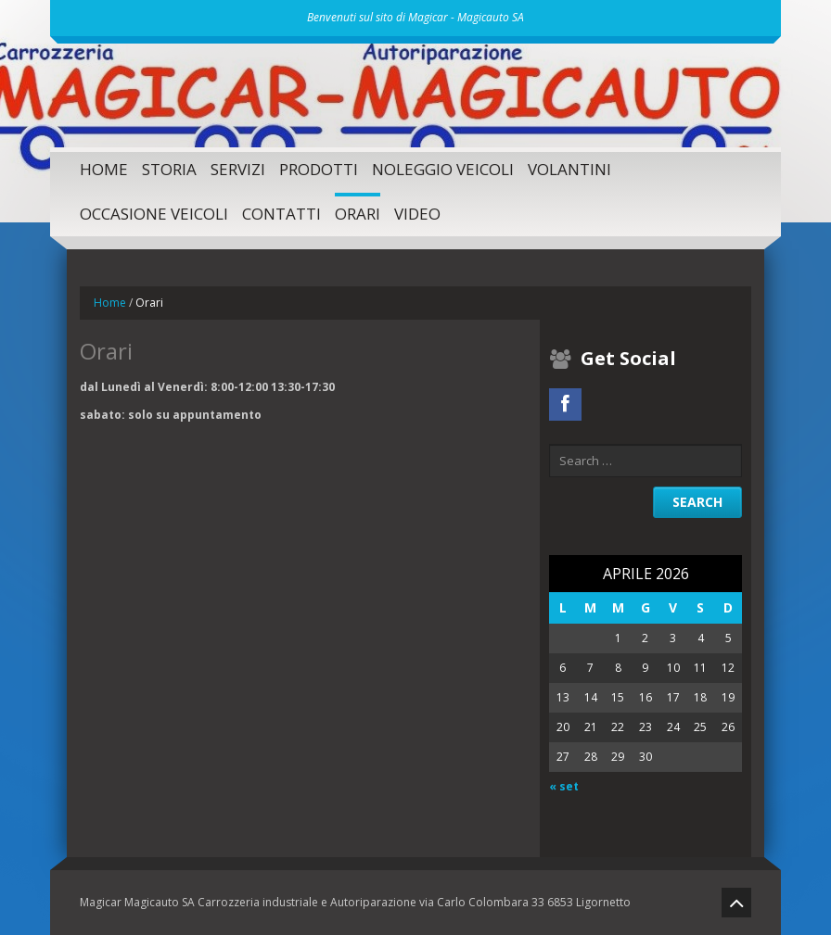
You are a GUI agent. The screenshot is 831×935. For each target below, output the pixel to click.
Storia (169, 169)
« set (564, 786)
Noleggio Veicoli (443, 169)
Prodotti (318, 169)
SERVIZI (238, 169)
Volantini (569, 169)
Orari (357, 208)
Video (417, 213)
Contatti (281, 213)
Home (104, 169)
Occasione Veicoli (154, 213)
